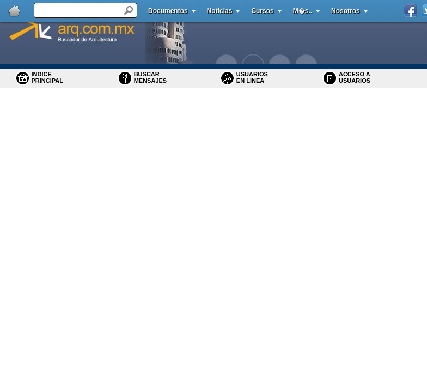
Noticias (220, 11)
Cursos (262, 11)
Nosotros (345, 11)
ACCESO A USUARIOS (354, 77)
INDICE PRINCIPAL (47, 77)
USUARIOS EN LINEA (252, 77)
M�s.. (302, 11)
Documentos (168, 11)
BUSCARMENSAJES (150, 77)
